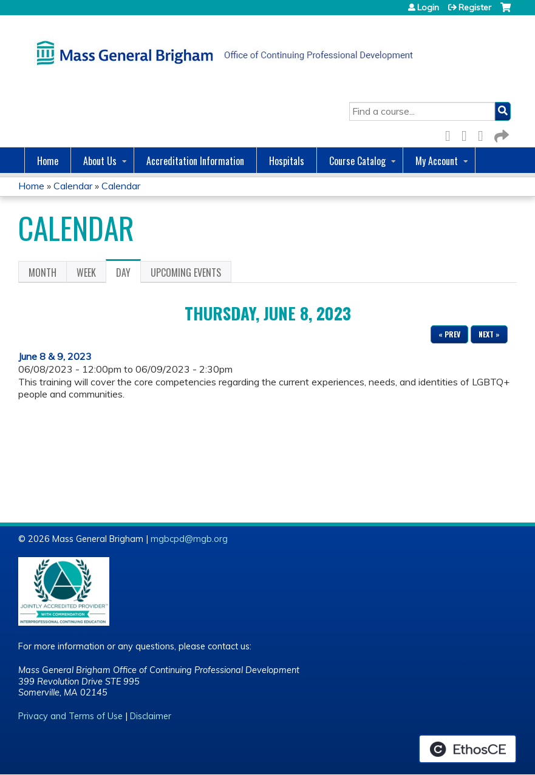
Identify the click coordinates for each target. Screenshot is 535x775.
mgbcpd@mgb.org (189, 538)
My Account (436, 161)
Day (128, 274)
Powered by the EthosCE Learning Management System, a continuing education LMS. (467, 748)
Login (428, 7)
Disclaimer (150, 716)
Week (86, 272)
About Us (100, 161)
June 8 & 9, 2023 (55, 356)
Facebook (451, 134)
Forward (500, 134)
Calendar (72, 186)
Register (474, 7)
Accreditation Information (195, 161)
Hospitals (286, 161)
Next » (489, 334)
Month (42, 272)
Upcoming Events (186, 272)
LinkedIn (484, 134)
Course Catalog (357, 161)
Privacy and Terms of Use (70, 716)
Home (47, 161)
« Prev (449, 334)
